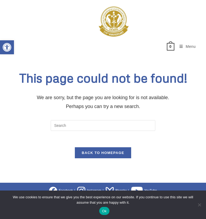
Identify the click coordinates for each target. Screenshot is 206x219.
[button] (7, 47)
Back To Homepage (103, 153)
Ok (104, 211)
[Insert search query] (103, 125)
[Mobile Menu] (185, 46)
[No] (199, 204)
